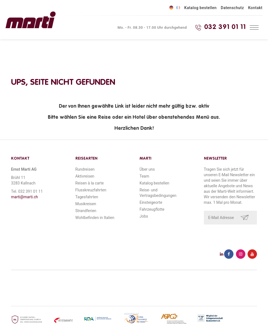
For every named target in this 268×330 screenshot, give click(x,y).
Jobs (144, 216)
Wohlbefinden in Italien (94, 217)
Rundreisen (85, 169)
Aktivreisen (84, 176)
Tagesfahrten (86, 197)
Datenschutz (232, 8)
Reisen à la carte (89, 183)
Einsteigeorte (151, 202)
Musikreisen (85, 204)
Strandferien (85, 210)
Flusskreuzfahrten (90, 190)
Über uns (147, 169)
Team (144, 176)
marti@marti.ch (24, 197)
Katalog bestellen (200, 8)
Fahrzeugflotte (152, 209)
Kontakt (255, 8)
